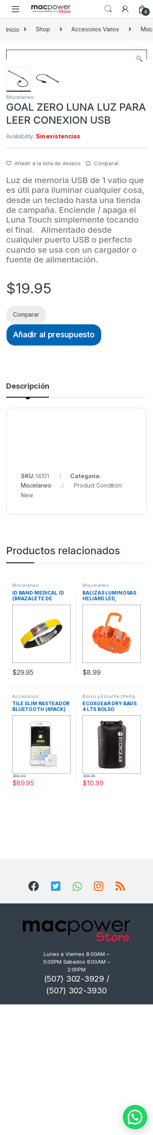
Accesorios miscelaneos (27, 829)
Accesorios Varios (95, 29)
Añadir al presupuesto (54, 465)
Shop (43, 29)
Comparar (106, 294)
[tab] (27, 520)
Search (108, 8)
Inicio (13, 29)
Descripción (27, 517)
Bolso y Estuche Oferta (108, 827)
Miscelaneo (20, 228)
